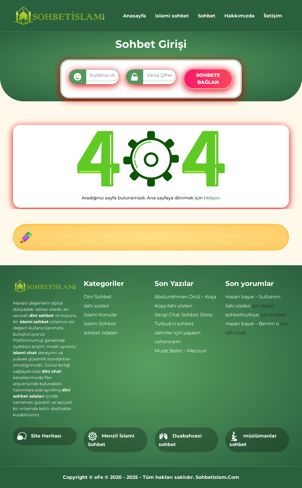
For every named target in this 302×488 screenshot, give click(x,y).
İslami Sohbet (100, 323)
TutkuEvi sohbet (174, 323)
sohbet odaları (100, 333)
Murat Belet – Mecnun (181, 351)
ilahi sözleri (96, 306)
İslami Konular (100, 315)
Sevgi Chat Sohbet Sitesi (184, 315)
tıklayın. (212, 198)
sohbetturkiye (242, 315)
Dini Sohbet (98, 297)
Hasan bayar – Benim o (252, 323)
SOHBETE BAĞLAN (208, 78)
